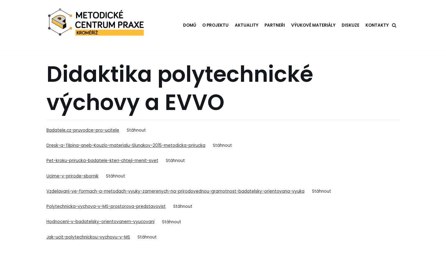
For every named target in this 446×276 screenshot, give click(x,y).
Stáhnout (136, 130)
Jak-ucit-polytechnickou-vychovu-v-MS (88, 237)
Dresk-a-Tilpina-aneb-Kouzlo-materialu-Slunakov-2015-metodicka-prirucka (125, 145)
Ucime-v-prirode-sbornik (72, 176)
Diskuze (350, 25)
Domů (189, 25)
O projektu (215, 25)
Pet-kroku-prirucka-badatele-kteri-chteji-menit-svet (102, 161)
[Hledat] (394, 25)
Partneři (275, 25)
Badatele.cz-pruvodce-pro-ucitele (82, 130)
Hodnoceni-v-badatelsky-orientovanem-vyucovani (100, 222)
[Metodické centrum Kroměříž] (97, 25)
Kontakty (377, 25)
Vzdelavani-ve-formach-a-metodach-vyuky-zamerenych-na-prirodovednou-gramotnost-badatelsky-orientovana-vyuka (175, 191)
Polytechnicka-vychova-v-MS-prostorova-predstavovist (106, 206)
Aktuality (246, 25)
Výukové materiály (313, 25)
